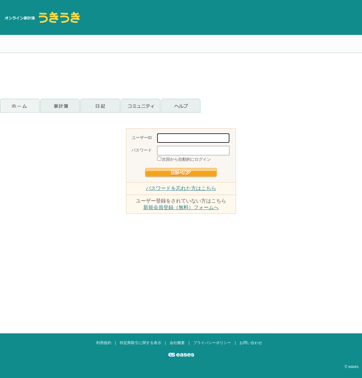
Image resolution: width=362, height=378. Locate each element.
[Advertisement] (307, 47)
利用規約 (103, 343)
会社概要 (177, 343)
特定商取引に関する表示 (140, 343)
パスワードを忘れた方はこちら (181, 188)
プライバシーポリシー (212, 343)
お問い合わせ (250, 343)
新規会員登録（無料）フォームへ (181, 207)
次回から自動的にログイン (186, 159)
